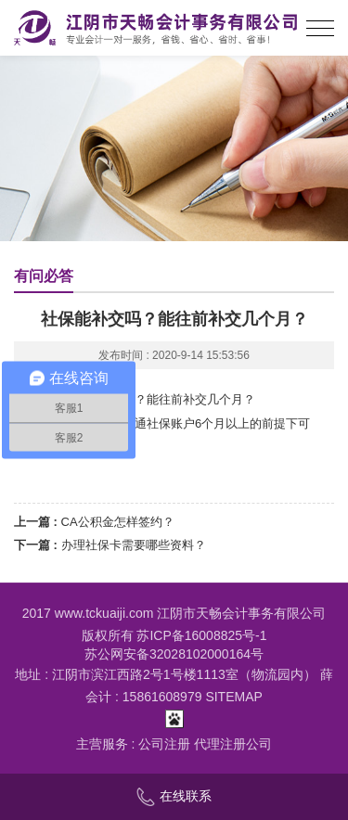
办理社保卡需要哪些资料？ (133, 545)
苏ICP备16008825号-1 (201, 635)
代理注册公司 (233, 744)
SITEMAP (233, 696)
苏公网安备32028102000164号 (174, 654)
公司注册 (164, 744)
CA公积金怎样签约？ (117, 522)
